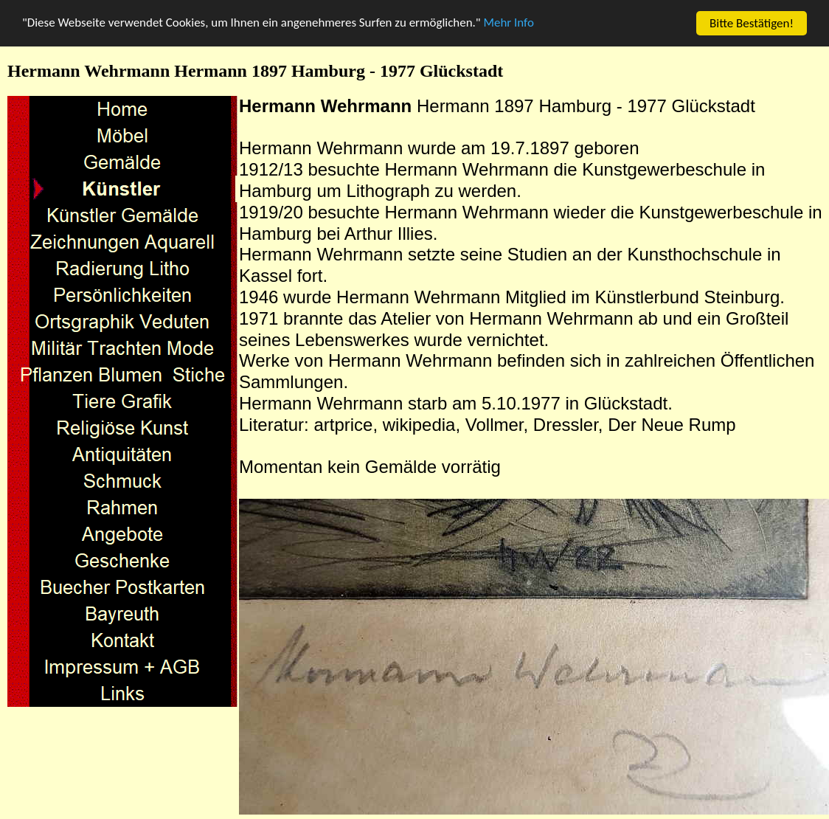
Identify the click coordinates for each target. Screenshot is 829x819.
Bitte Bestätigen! (752, 23)
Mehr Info (510, 24)
